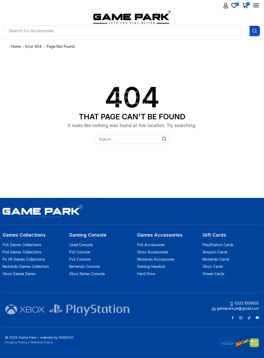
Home (16, 46)
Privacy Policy (16, 342)
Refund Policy (42, 342)
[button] (225, 5)
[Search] (255, 31)
